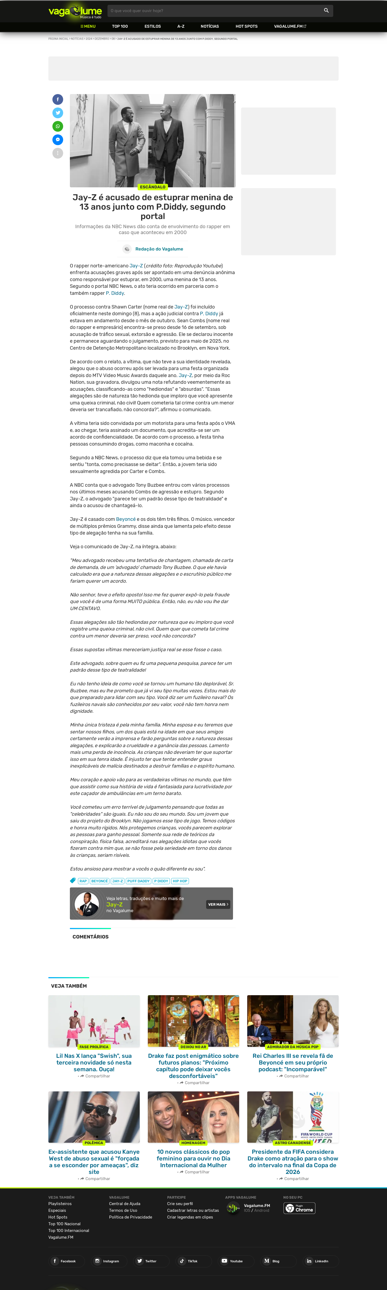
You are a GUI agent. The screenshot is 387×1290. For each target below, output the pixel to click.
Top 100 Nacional (64, 1223)
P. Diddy (115, 293)
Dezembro (102, 39)
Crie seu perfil (180, 1203)
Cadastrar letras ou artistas (193, 1209)
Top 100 (120, 26)
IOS (247, 1209)
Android (261, 1209)
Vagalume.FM (288, 26)
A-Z (180, 26)
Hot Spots (247, 26)
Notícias (210, 26)
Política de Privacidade (130, 1216)
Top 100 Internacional (68, 1229)
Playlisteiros (60, 1203)
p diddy (161, 881)
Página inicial (58, 39)
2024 (89, 39)
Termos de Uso (123, 1209)
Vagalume (75, 11)
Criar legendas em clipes (190, 1216)
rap (83, 881)
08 (113, 39)
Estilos (153, 26)
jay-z (117, 881)
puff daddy (138, 881)
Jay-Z (136, 266)
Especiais (57, 1209)
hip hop (180, 881)
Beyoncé (126, 519)
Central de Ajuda (124, 1203)
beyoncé (99, 881)
